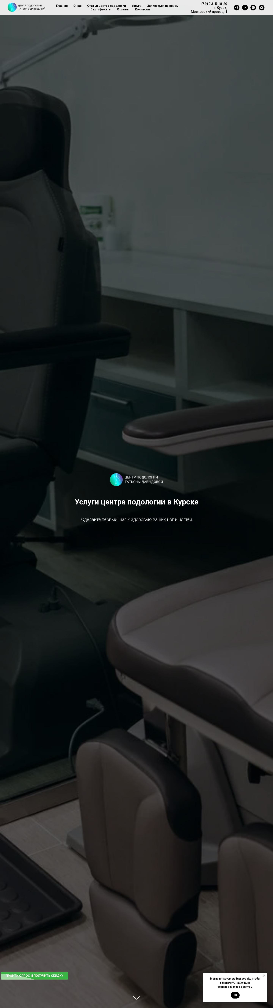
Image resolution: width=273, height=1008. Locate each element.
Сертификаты (100, 9)
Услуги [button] (136, 6)
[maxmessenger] (261, 7)
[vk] (245, 7)
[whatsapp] (253, 7)
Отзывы (123, 9)
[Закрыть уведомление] (264, 976)
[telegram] (236, 7)
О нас (77, 6)
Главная (62, 6)
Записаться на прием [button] (163, 6)
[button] (34, 976)
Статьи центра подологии (106, 6)
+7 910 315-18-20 (213, 4)
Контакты (142, 9)
